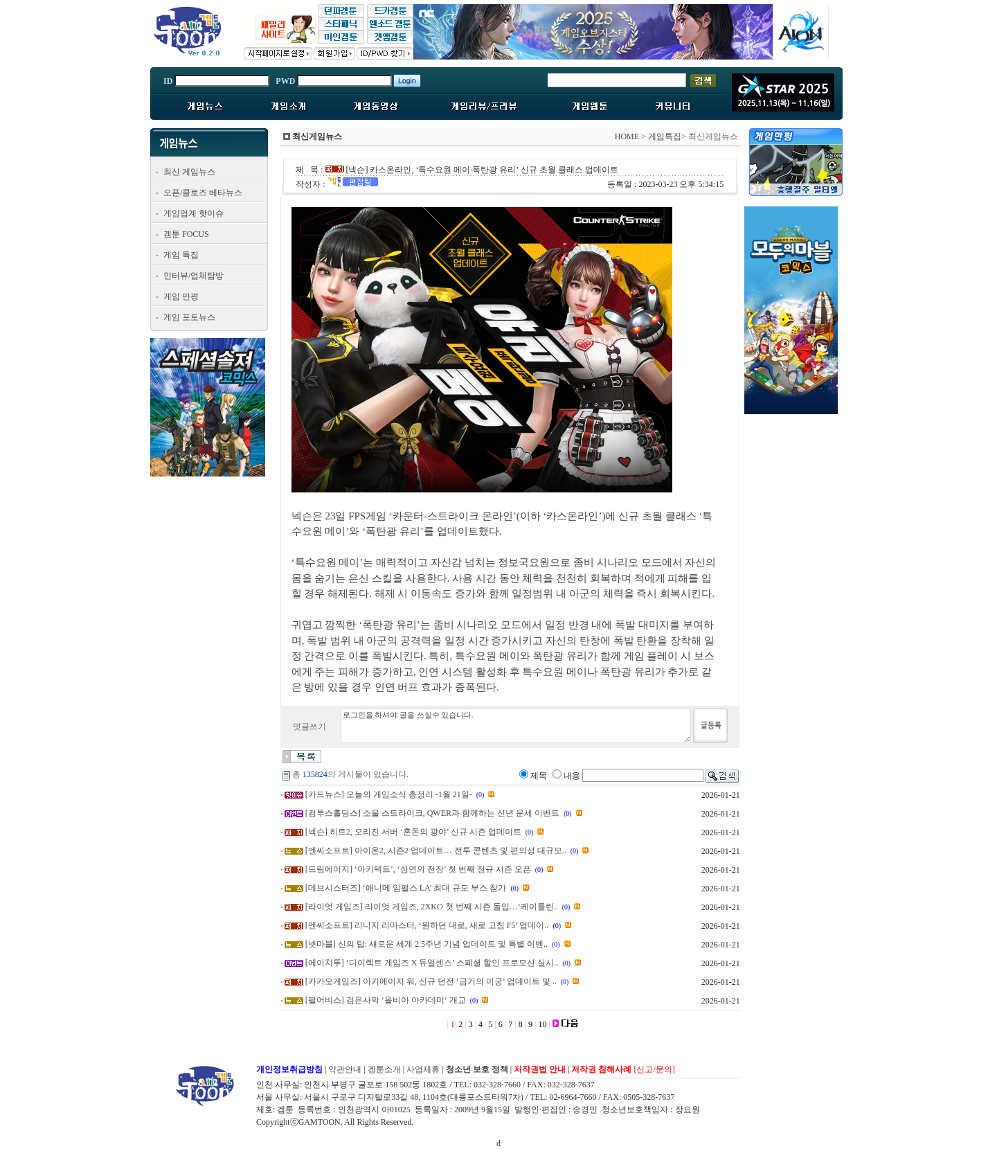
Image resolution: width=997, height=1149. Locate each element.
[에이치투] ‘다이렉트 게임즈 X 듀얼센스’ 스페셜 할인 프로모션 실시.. (432, 963)
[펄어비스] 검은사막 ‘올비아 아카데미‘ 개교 (385, 1000)
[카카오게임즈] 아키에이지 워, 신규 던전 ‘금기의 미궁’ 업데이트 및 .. (431, 981)
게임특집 (664, 136)
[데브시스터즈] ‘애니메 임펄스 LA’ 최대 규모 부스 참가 (406, 888)
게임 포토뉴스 (189, 317)
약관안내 (344, 1069)
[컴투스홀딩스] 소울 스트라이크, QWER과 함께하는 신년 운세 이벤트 (432, 813)
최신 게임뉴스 (189, 172)
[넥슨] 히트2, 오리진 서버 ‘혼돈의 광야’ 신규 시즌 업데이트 (413, 832)
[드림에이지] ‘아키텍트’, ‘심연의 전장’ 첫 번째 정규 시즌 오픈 (418, 869)
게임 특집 (181, 255)
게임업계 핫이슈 (193, 213)
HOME (627, 136)
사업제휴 (423, 1069)
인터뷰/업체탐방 (193, 275)
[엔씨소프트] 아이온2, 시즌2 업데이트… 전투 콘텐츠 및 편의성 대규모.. (435, 850)
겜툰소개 (384, 1069)
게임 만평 (181, 296)
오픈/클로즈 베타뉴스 (202, 192)
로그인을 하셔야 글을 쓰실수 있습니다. (516, 726)
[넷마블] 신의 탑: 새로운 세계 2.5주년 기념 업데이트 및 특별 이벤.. (426, 944)
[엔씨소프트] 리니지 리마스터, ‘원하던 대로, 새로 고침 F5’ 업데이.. (427, 925)
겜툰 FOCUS (186, 234)
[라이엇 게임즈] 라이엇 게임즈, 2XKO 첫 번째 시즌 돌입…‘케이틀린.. (431, 906)
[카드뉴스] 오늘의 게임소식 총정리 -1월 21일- (388, 794)
